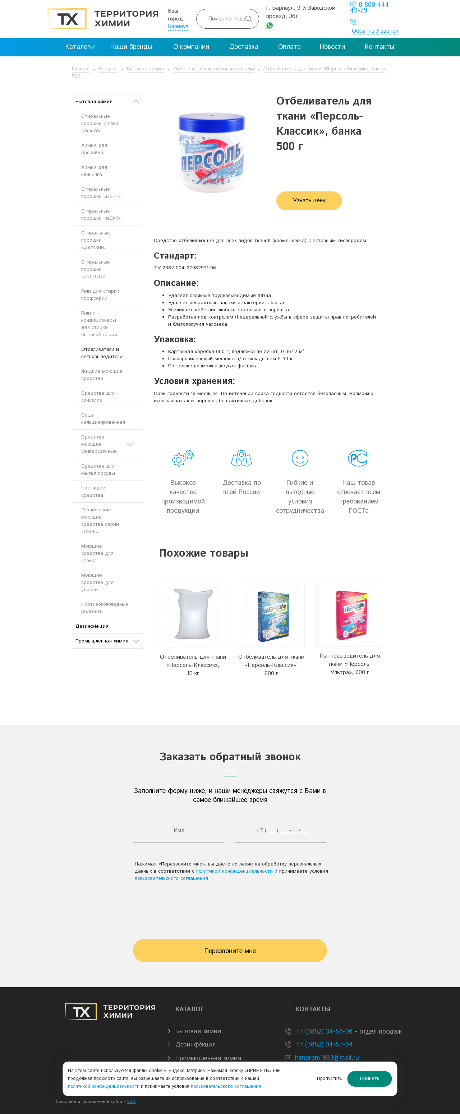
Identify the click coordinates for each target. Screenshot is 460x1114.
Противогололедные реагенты (104, 608)
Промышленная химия (107, 641)
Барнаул (178, 26)
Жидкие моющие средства (102, 375)
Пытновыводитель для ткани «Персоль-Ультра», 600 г (349, 664)
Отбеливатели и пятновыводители (213, 69)
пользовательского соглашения (171, 878)
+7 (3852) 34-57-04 (323, 1044)
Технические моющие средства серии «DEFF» (100, 520)
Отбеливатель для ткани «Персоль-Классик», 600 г (271, 665)
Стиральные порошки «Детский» (95, 240)
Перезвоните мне (230, 951)
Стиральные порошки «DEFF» (101, 193)
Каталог (108, 69)
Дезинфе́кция (92, 626)
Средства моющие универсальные (107, 444)
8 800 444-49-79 (371, 8)
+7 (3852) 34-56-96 (323, 1031)
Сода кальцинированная (103, 419)
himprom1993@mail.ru (327, 1058)
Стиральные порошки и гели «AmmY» (99, 123)
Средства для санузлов (98, 397)
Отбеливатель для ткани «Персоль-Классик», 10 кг (193, 665)
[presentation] (230, 907)
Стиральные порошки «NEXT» (101, 215)
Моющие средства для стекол (97, 553)
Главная (80, 69)
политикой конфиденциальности (234, 871)
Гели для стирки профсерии (100, 295)
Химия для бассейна (94, 149)
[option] (193, 629)
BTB (131, 1102)
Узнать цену (309, 200)
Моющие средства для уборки (97, 582)
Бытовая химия (145, 69)
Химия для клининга (94, 171)
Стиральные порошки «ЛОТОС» (95, 269)
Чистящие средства (93, 491)
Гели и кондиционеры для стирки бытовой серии (99, 324)
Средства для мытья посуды (98, 470)
